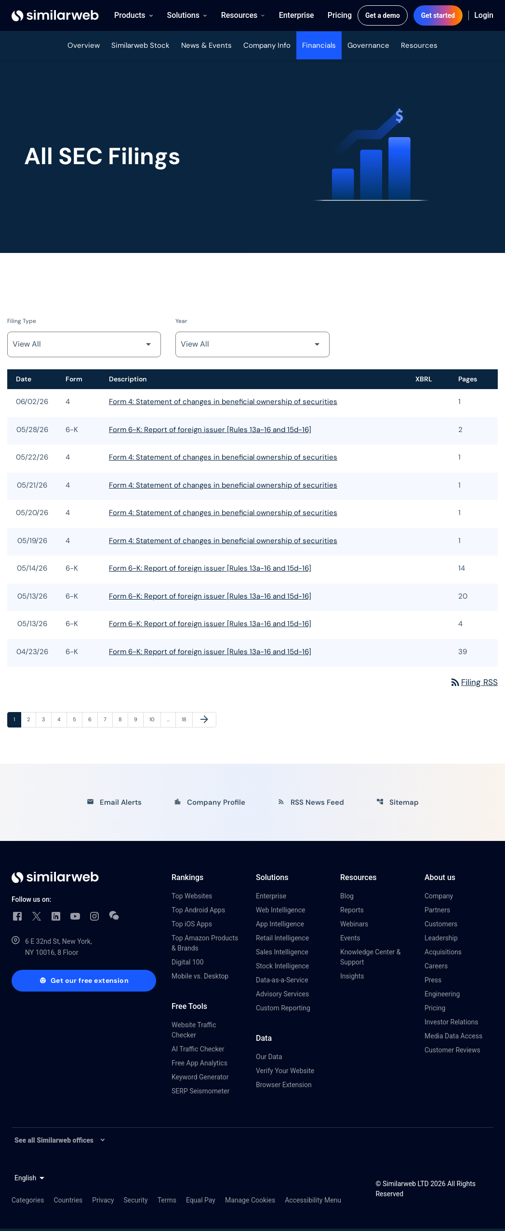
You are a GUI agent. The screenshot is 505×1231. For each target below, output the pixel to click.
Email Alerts (114, 805)
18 (187, 721)
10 (154, 721)
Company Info (267, 45)
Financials (319, 45)
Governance (368, 45)
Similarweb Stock (140, 45)
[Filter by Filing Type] (84, 346)
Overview (83, 45)
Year (181, 323)
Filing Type (21, 323)
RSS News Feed (311, 805)
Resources (419, 45)
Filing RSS (473, 684)
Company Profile (209, 805)
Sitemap (397, 805)
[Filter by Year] (252, 346)
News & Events (206, 45)
